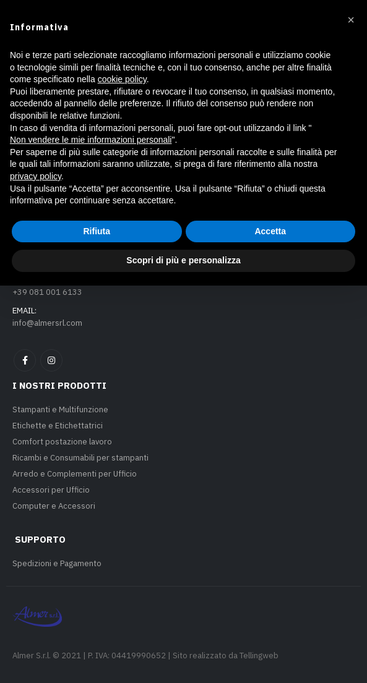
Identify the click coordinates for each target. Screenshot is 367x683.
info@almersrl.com (47, 323)
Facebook (25, 360)
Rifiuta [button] (96, 629)
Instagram (51, 360)
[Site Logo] (58, 53)
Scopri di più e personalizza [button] (183, 658)
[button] (22, 53)
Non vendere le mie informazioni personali (90, 537)
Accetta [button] (270, 629)
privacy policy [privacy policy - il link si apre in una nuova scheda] (35, 574)
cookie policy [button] (122, 476)
